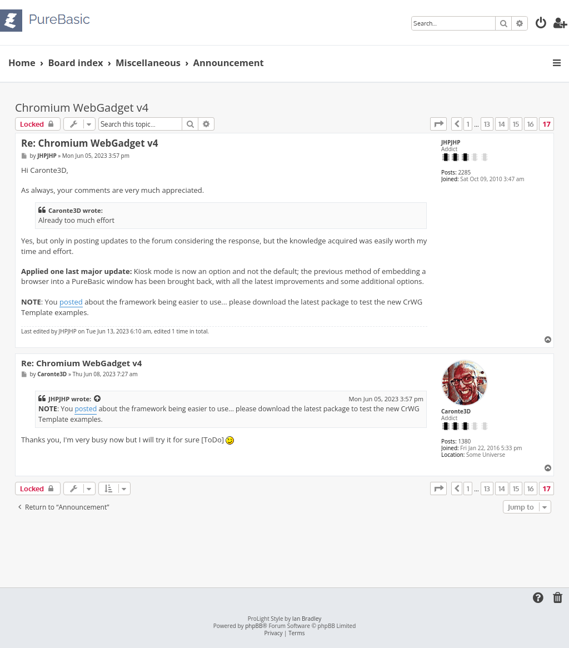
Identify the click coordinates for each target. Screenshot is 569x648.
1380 (464, 441)
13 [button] (487, 123)
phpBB (253, 626)
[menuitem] (541, 24)
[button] (438, 124)
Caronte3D (456, 411)
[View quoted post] (98, 399)
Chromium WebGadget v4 (81, 107)
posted (71, 302)
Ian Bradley (306, 618)
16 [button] (530, 123)
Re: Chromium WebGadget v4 (89, 143)
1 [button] (468, 123)
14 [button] (501, 123)
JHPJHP (450, 142)
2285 (464, 172)
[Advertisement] (284, 547)
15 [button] (516, 123)
